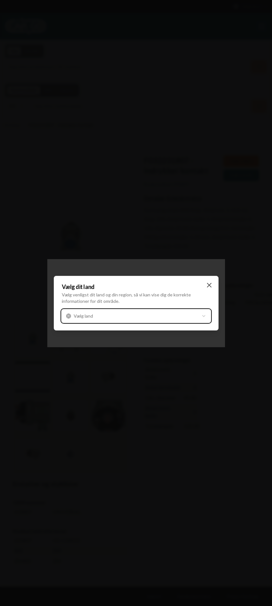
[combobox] (136, 316)
